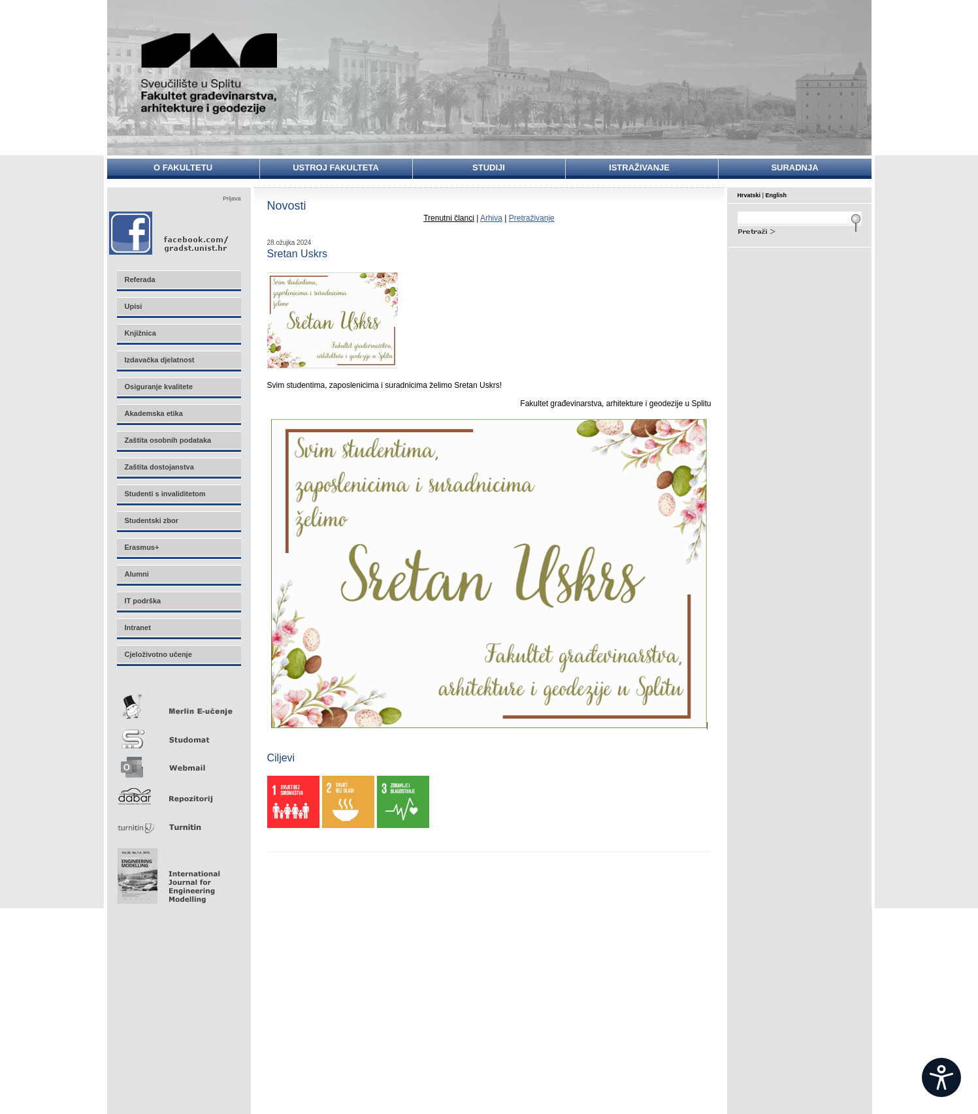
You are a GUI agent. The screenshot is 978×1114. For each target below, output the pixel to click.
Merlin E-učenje (178, 704)
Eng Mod (167, 872)
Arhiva (491, 218)
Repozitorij (178, 792)
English (776, 195)
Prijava (232, 198)
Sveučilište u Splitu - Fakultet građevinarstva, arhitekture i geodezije (209, 73)
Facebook (169, 233)
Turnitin (178, 821)
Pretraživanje (532, 218)
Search (800, 230)
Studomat (178, 733)
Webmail (178, 763)
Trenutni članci (448, 218)
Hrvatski (749, 195)
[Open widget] (941, 1077)
